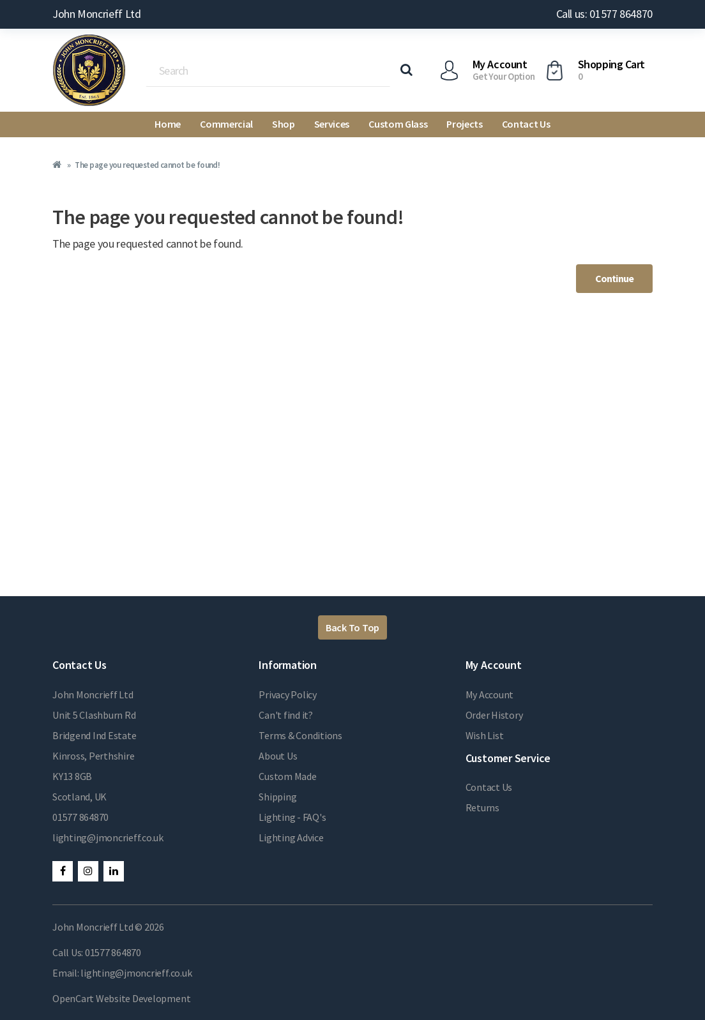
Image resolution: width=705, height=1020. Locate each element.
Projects (464, 123)
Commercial (226, 123)
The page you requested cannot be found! (147, 165)
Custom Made (287, 776)
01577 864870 (80, 817)
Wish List (485, 735)
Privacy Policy (288, 694)
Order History (494, 715)
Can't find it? (286, 715)
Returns (482, 807)
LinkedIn (113, 871)
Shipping (277, 796)
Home (168, 123)
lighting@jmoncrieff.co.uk (107, 837)
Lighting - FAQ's (292, 817)
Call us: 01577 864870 (604, 13)
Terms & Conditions (300, 735)
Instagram (88, 871)
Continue (614, 278)
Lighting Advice (291, 837)
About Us (278, 755)
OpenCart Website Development (121, 998)
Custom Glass (397, 123)
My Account (490, 694)
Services (331, 123)
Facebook (62, 871)
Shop (283, 123)
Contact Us (526, 123)
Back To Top (352, 627)
